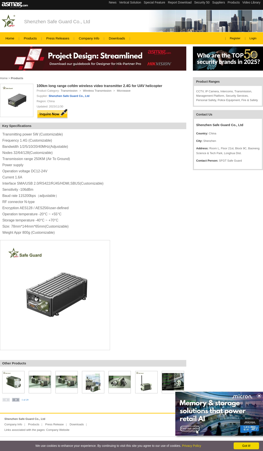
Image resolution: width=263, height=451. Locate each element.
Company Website (57, 429)
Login (252, 38)
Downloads (117, 38)
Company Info (89, 38)
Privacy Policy (191, 445)
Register (235, 38)
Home (9, 38)
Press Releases (57, 38)
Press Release (54, 424)
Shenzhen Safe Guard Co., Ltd (57, 21)
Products (30, 38)
